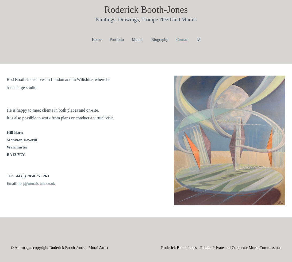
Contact (182, 39)
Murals (137, 39)
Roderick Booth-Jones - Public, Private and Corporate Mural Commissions (221, 247)
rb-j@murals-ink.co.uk (36, 183)
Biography (159, 39)
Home (97, 39)
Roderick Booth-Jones (146, 10)
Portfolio (117, 39)
